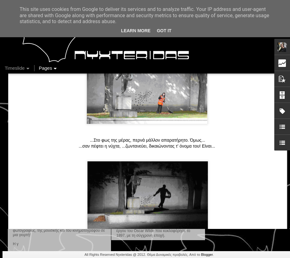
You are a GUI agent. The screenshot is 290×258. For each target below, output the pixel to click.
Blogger (207, 254)
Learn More (135, 30)
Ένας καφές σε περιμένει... (236, 210)
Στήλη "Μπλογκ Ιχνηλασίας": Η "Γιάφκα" (248, 221)
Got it (164, 30)
